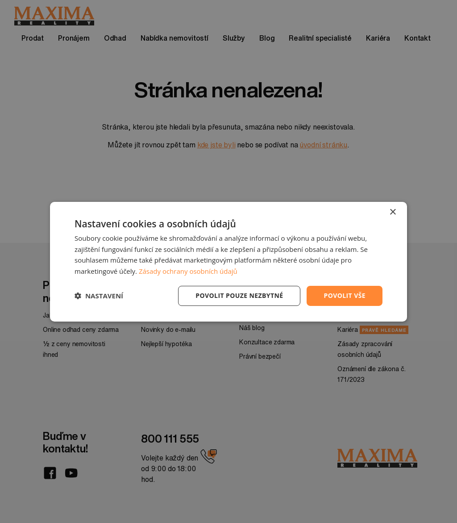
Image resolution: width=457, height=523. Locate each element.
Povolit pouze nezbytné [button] (239, 295)
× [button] (392, 212)
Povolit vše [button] (345, 295)
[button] (99, 296)
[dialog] (228, 261)
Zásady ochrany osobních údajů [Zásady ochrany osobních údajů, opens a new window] (188, 271)
